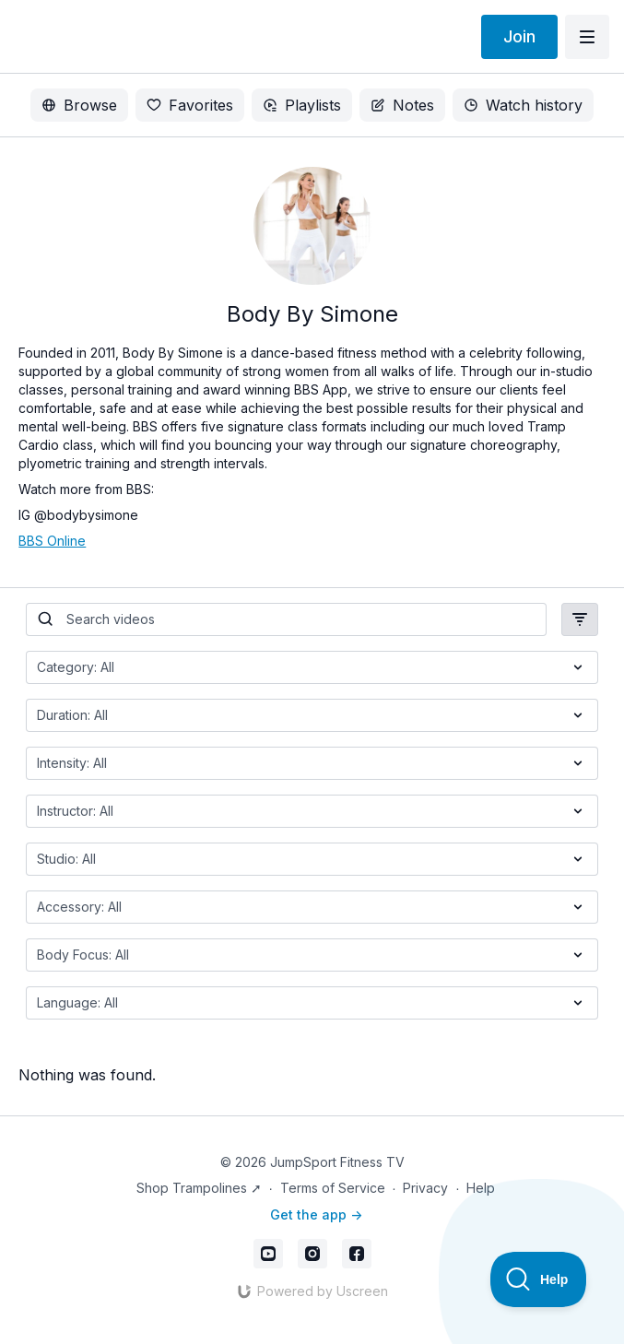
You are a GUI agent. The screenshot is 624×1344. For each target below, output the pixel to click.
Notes (402, 105)
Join (519, 36)
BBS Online (52, 540)
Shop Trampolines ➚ (199, 1188)
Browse (79, 105)
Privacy (425, 1188)
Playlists (302, 105)
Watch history (523, 105)
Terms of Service (332, 1188)
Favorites (190, 105)
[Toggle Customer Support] (538, 1279)
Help (480, 1188)
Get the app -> (316, 1214)
